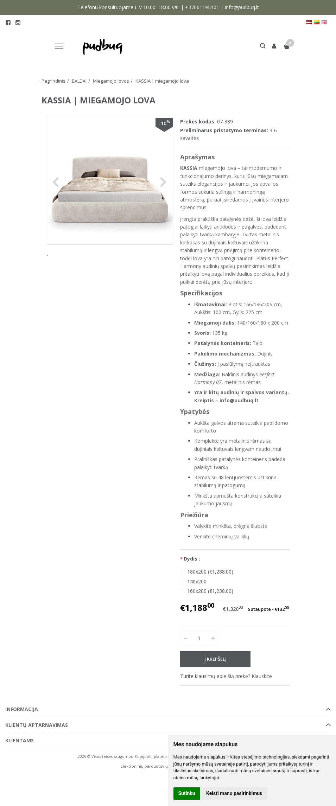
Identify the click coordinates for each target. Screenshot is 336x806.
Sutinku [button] (186, 793)
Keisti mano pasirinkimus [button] (234, 793)
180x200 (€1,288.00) (210, 571)
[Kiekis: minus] (185, 638)
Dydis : (192, 558)
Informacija (21, 709)
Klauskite (262, 676)
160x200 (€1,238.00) (210, 591)
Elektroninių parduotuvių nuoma (151, 766)
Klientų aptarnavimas (36, 725)
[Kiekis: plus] (213, 638)
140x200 (197, 581)
